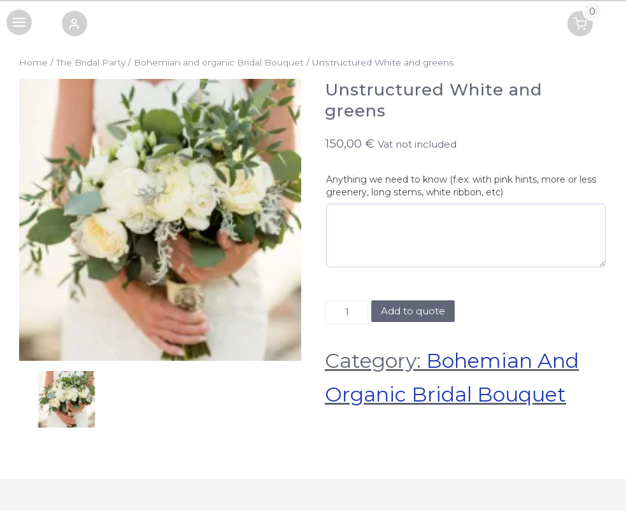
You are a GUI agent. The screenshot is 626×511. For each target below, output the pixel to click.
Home (33, 62)
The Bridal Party (90, 62)
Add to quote (413, 311)
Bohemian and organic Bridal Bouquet (219, 62)
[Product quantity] (347, 312)
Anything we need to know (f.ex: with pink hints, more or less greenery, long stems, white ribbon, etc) (461, 186)
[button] (74, 26)
